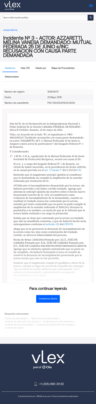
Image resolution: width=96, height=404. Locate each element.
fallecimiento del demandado (44, 318)
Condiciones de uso (26, 396)
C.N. (79, 170)
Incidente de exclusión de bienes (58, 321)
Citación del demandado (16, 318)
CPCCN (68, 224)
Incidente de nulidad (14, 328)
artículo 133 (52, 224)
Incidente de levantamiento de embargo (55, 324)
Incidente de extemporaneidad (19, 324)
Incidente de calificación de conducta (22, 321)
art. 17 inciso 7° (53, 170)
